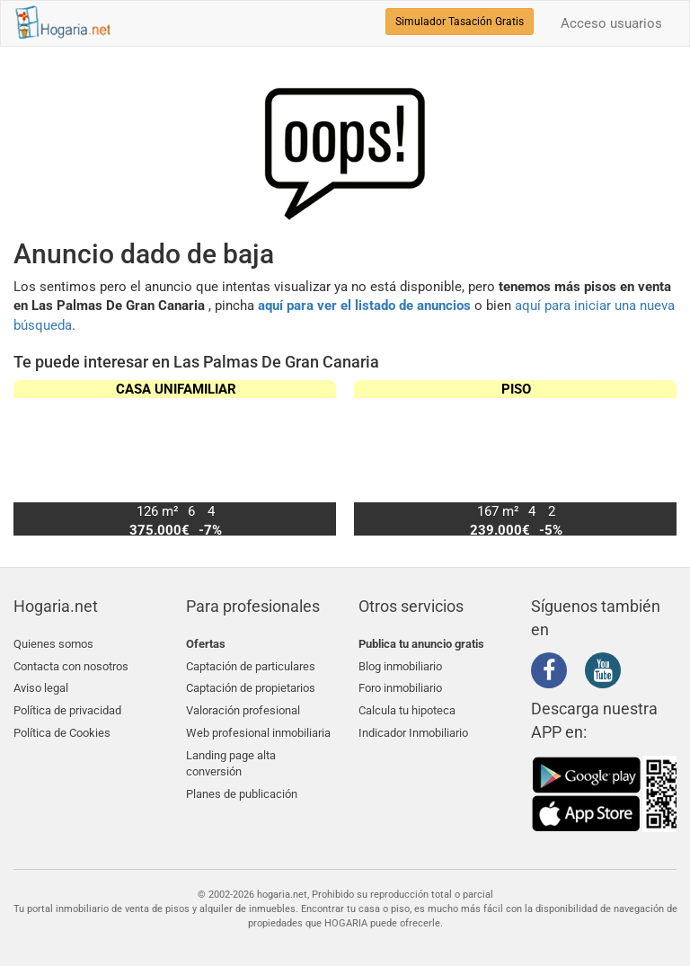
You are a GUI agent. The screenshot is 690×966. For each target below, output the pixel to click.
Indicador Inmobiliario (413, 728)
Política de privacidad (67, 706)
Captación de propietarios (250, 686)
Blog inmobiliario (400, 664)
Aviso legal (40, 686)
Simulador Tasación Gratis (459, 21)
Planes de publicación (241, 787)
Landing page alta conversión (231, 758)
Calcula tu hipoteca (407, 706)
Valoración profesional (243, 706)
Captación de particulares (250, 664)
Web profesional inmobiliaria (258, 728)
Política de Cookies (62, 728)
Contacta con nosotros (70, 664)
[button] (655, 458)
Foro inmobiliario (400, 686)
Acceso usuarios (611, 23)
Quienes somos (53, 644)
